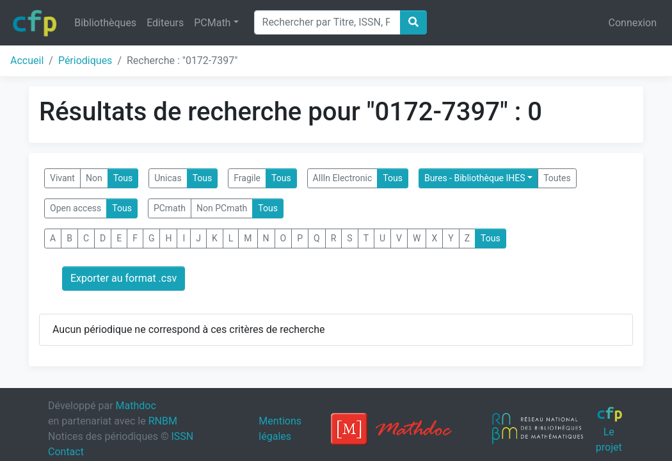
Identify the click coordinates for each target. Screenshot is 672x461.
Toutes (557, 178)
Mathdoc (136, 406)
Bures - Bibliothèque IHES (474, 178)
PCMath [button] (212, 23)
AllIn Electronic (342, 178)
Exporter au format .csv (123, 278)
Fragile (247, 178)
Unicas (167, 178)
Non (94, 178)
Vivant (62, 178)
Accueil (27, 60)
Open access (75, 208)
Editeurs (165, 23)
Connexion (633, 23)
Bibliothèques (105, 23)
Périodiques (85, 60)
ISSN (182, 436)
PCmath (170, 208)
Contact (66, 452)
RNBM (162, 421)
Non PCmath (221, 208)
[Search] (327, 22)
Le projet (609, 430)
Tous (123, 178)
